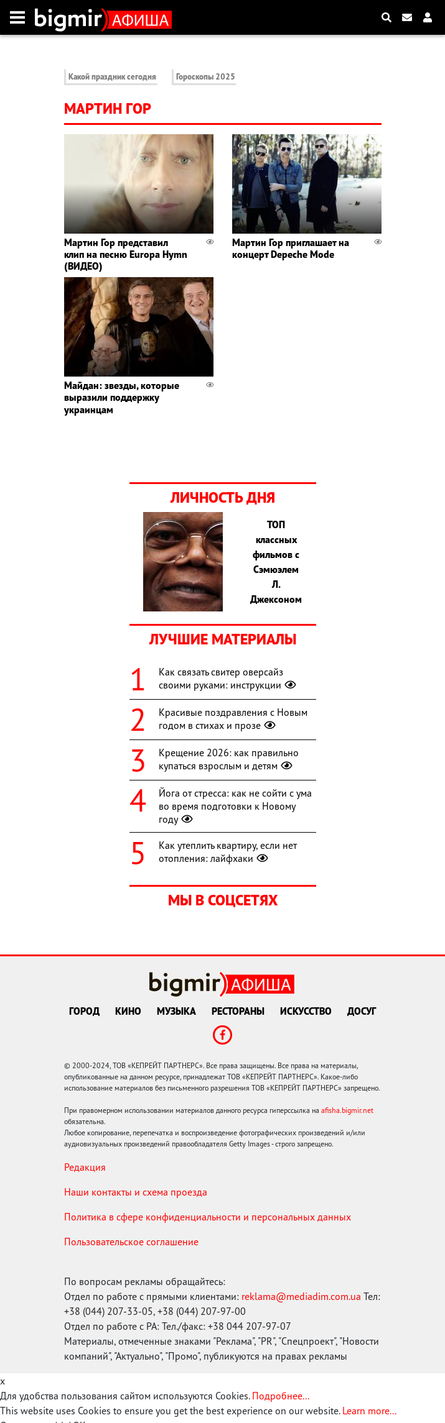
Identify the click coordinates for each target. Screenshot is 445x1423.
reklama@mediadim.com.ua (301, 1296)
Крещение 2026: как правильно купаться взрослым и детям (229, 759)
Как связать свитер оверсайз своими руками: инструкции (229, 678)
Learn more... (369, 1410)
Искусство (306, 1011)
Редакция (85, 1167)
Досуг (361, 1011)
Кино (128, 1011)
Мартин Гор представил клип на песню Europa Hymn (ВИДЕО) (125, 254)
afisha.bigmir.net (347, 1110)
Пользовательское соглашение (131, 1241)
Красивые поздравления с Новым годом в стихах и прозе (233, 718)
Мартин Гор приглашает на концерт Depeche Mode (290, 248)
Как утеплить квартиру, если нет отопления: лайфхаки (228, 851)
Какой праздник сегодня (112, 76)
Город (84, 1011)
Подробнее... (280, 1395)
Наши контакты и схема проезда (135, 1192)
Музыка (176, 1011)
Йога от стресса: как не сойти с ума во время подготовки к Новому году (235, 806)
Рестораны (238, 1011)
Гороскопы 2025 (205, 76)
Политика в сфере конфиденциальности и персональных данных (207, 1216)
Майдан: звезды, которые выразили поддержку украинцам (121, 397)
